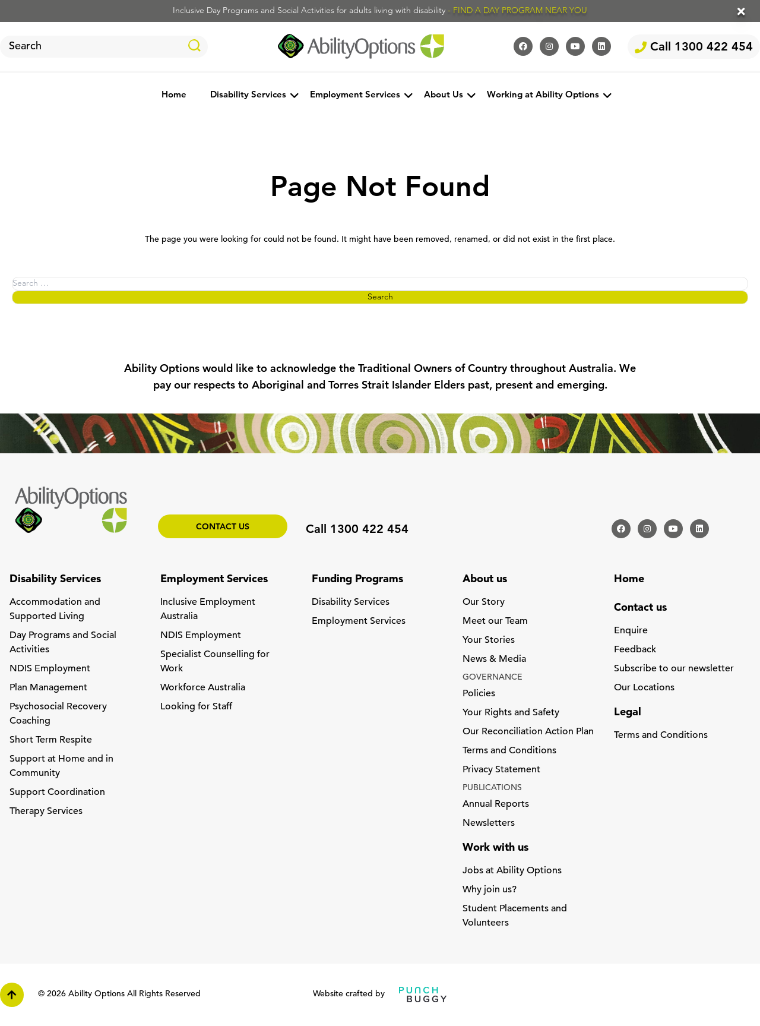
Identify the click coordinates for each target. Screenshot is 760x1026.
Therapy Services (46, 811)
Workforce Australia (202, 688)
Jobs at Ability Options (512, 871)
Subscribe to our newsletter (674, 669)
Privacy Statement (501, 770)
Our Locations (644, 688)
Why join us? (490, 890)
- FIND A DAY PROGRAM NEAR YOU (517, 11)
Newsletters (489, 823)
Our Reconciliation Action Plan (528, 732)
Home (174, 95)
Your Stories (489, 640)
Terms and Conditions (509, 751)
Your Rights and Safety (511, 713)
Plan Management (48, 688)
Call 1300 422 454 (694, 47)
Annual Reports (496, 804)
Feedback (635, 650)
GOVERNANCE (492, 677)
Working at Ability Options (543, 95)
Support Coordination (57, 792)
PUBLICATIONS (492, 788)
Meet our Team (495, 621)
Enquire (631, 631)
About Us (443, 95)
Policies (479, 694)
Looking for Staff (196, 707)
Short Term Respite (51, 740)
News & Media (494, 659)
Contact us (222, 527)
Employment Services (355, 95)
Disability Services (248, 95)
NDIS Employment (50, 669)
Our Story (484, 602)
